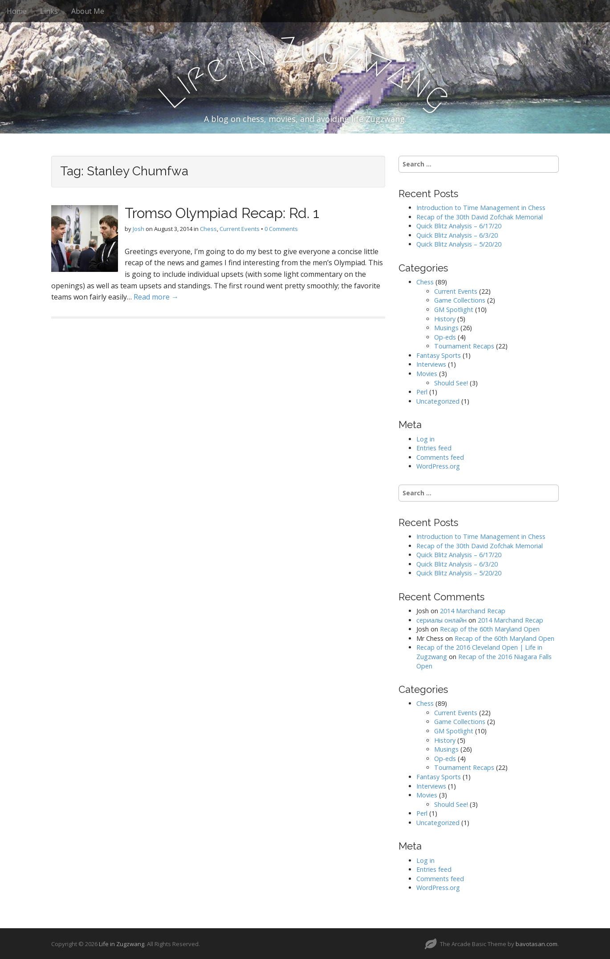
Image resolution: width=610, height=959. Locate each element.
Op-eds (445, 337)
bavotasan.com (536, 944)
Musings (446, 328)
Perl (421, 392)
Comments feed (440, 457)
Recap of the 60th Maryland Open (490, 629)
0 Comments (281, 229)
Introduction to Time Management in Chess (480, 207)
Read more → (156, 297)
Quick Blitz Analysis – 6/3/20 (457, 235)
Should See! (451, 383)
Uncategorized (438, 401)
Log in (425, 439)
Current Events (240, 229)
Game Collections (459, 300)
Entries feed (433, 448)
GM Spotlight (453, 309)
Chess (208, 229)
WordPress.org (438, 466)
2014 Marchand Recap (472, 611)
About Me (87, 11)
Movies (426, 373)
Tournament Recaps (464, 346)
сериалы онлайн (441, 620)
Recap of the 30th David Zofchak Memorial (479, 217)
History (444, 319)
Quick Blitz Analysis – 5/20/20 (458, 244)
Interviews (431, 364)
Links (49, 11)
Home (17, 11)
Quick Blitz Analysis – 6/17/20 (458, 226)
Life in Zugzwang (121, 944)
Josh (138, 229)
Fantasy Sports (438, 355)
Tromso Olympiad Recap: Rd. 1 (222, 213)
